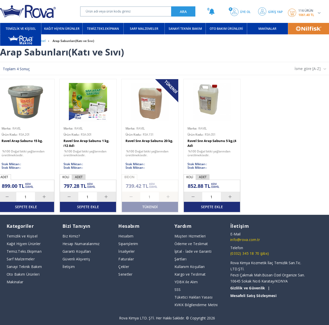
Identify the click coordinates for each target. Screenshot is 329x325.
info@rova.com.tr (245, 239)
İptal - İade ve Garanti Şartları (192, 255)
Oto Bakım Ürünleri (23, 274)
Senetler (125, 274)
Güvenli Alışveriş (76, 259)
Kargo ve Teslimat (190, 274)
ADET (79, 177)
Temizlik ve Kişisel (22, 236)
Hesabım (125, 236)
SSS (177, 289)
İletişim (68, 266)
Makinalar (15, 281)
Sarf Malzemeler (21, 259)
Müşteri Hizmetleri (190, 236)
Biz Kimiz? (71, 236)
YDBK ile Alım (186, 281)
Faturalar (126, 259)
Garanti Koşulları (76, 251)
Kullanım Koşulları (189, 266)
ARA (183, 11)
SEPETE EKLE (88, 206)
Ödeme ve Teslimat (191, 243)
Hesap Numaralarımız (80, 243)
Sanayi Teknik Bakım (24, 266)
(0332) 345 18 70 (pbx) (249, 253)
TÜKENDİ (150, 206)
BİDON (129, 177)
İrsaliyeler (126, 251)
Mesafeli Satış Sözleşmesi (253, 295)
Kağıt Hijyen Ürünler (24, 243)
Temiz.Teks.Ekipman (24, 251)
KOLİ (65, 177)
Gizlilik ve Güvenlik (247, 288)
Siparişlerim (128, 243)
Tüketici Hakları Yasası (193, 297)
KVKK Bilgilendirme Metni (196, 304)
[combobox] (309, 70)
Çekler (123, 266)
